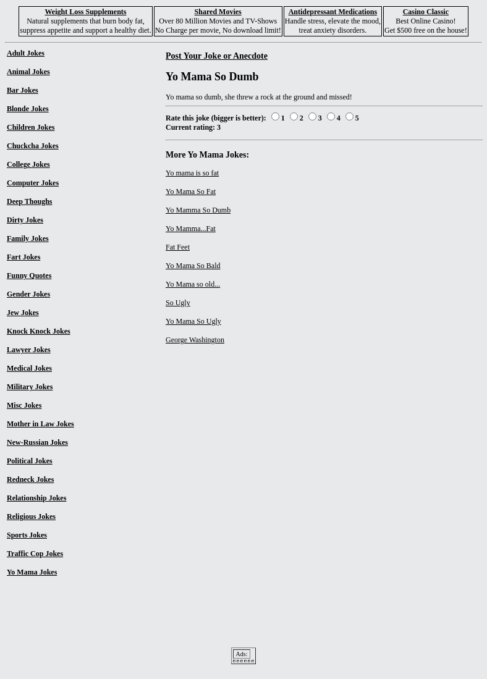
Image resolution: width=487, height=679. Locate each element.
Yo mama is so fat (192, 173)
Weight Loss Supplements (85, 11)
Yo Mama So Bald (193, 265)
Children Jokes (30, 127)
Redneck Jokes (30, 479)
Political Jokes (30, 461)
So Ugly (178, 302)
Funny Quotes (29, 275)
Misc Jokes (24, 405)
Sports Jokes (27, 535)
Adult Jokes (25, 53)
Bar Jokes (22, 90)
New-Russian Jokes (37, 442)
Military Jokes (30, 386)
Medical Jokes (29, 368)
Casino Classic (426, 11)
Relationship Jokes (36, 498)
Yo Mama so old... (193, 284)
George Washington (195, 339)
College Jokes (28, 164)
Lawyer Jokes (29, 349)
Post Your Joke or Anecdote (217, 56)
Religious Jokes (31, 516)
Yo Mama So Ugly (193, 321)
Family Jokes (28, 238)
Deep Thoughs (29, 201)
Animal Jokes (28, 71)
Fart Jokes (23, 257)
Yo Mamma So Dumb (198, 210)
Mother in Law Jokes (40, 424)
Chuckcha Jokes (33, 145)
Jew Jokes (23, 312)
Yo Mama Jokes (32, 572)
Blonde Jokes (28, 108)
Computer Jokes (33, 183)
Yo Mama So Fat (191, 191)
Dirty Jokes (25, 220)
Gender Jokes (28, 294)
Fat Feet (178, 247)
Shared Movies (218, 11)
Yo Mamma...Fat (191, 228)
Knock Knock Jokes (38, 331)
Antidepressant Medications (333, 11)
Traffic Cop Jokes (35, 553)
